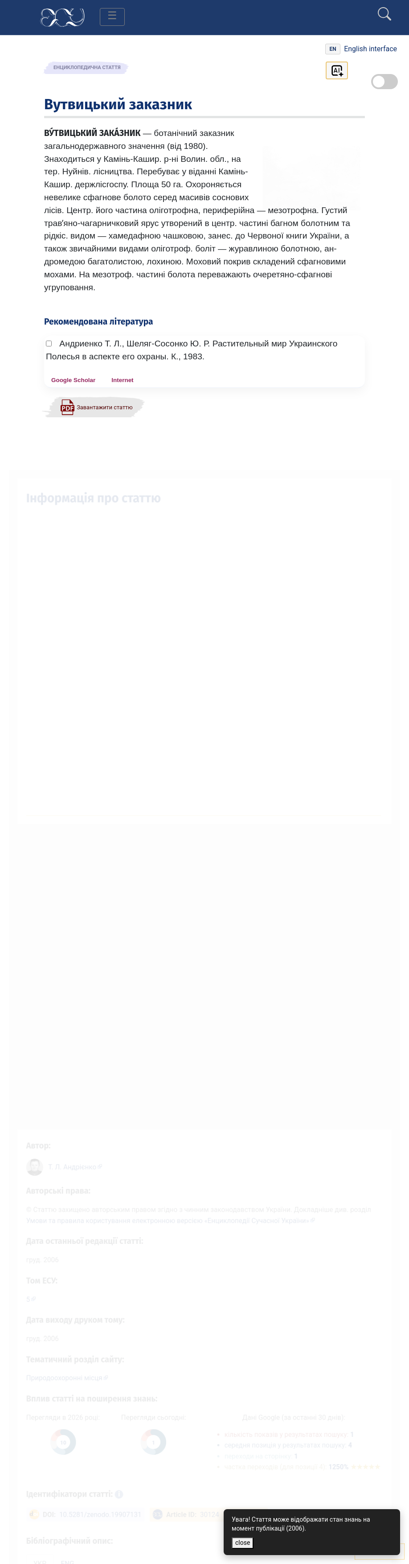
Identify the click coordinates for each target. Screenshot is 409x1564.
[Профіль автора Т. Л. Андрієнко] (69, 1156)
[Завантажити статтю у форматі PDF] (96, 406)
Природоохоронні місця (58, 1377)
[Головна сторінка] (62, 16)
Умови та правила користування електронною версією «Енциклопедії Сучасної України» (166, 1212)
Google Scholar (73, 380)
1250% (361, 1470)
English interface (370, 49)
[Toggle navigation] (112, 17)
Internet (122, 380)
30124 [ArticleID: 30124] (210, 1520)
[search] (384, 10)
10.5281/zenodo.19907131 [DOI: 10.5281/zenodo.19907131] (96, 1520)
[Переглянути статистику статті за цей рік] (56, 1444)
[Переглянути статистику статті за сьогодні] (151, 1444)
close (242, 1542)
